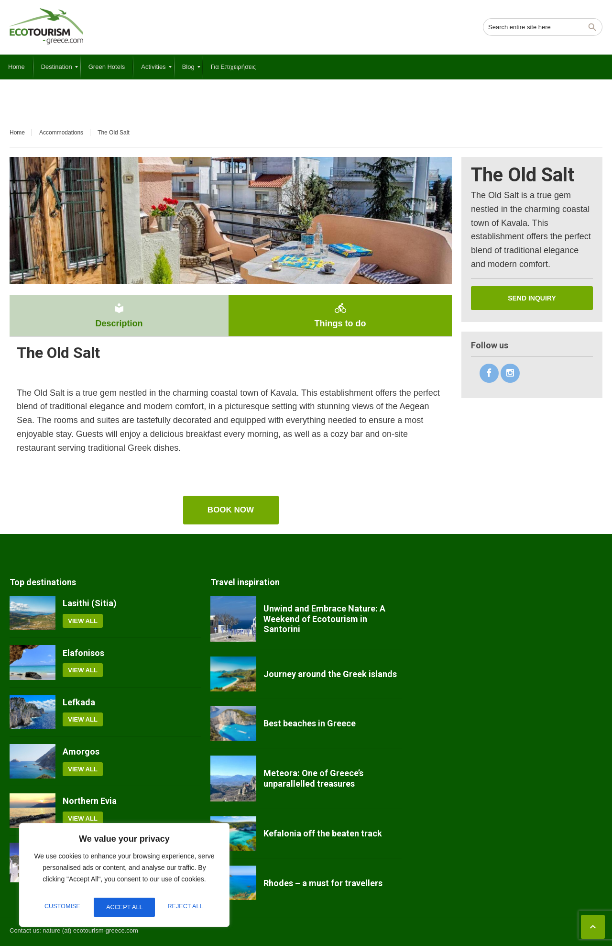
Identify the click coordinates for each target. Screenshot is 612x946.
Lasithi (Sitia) (90, 603)
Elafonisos (83, 653)
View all (83, 620)
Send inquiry (532, 298)
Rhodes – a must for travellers (322, 883)
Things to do (340, 315)
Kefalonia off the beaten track (322, 833)
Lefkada (79, 702)
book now (231, 509)
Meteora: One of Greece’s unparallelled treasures (313, 778)
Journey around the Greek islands (330, 674)
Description (119, 315)
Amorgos (81, 751)
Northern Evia (90, 801)
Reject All (123, 907)
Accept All (186, 907)
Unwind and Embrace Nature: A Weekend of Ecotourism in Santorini (324, 618)
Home (17, 132)
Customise (61, 907)
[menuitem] (16, 67)
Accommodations (61, 132)
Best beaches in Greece (309, 723)
